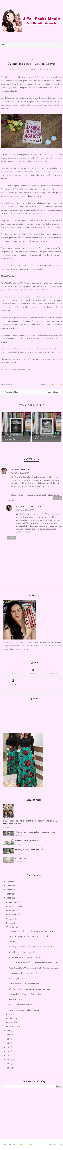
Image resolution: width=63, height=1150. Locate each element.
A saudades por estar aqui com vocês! (24, 957)
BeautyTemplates (26, 1145)
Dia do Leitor (20, 858)
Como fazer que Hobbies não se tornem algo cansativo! (32, 931)
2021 (9, 1030)
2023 (9, 894)
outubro (12, 910)
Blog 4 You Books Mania (30, 506)
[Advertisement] (22, 1114)
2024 (9, 889)
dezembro (13, 902)
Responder (57, 498)
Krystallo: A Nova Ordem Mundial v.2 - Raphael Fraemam (33, 967)
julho (11, 923)
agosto (12, 918)
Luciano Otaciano (21, 469)
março (12, 1022)
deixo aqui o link (33, 348)
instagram (53, 671)
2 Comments (6, 384)
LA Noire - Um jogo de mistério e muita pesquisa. (30, 989)
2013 (9, 1063)
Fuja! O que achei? (16, 978)
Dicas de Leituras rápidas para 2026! (30, 841)
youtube (13, 681)
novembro (13, 906)
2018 (9, 1043)
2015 (9, 1055)
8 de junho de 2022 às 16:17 (24, 510)
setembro (13, 914)
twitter (33, 671)
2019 (9, 1039)
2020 (9, 1034)
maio (11, 1014)
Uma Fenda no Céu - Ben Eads (45, 437)
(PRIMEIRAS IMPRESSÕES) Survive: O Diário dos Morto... (34, 962)
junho (11, 927)
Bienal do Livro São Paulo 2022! (22, 1004)
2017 (9, 1047)
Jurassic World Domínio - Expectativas (25, 994)
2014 (9, 1059)
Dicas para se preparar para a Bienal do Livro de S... (30, 936)
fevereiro (13, 1026)
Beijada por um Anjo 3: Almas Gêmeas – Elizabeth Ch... (32, 946)
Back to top (55, 1144)
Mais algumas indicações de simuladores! (26, 952)
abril (11, 1018)
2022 (9, 898)
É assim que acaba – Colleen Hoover (24, 1010)
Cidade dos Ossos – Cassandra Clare (24, 983)
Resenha (31, 59)
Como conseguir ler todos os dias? (23, 973)
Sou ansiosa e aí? (16, 999)
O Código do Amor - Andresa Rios (29, 849)
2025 (9, 885)
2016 (9, 1051)
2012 (9, 1068)
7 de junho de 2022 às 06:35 (20, 473)
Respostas (13, 500)
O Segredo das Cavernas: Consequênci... (12, 436)
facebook (13, 671)
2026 (9, 881)
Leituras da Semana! (17, 941)
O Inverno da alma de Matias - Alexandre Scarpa (35, 832)
